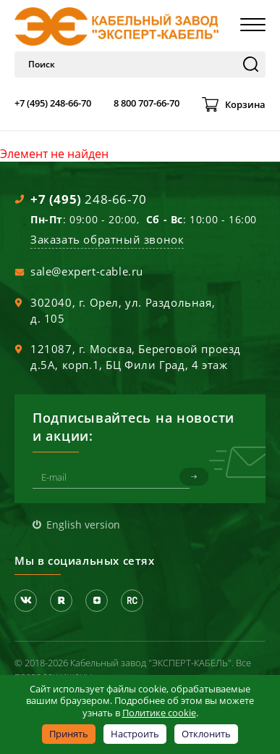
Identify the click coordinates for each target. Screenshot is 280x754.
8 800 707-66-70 (146, 102)
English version (83, 524)
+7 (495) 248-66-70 (52, 102)
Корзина (245, 104)
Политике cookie (159, 712)
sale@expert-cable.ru (86, 271)
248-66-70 (88, 199)
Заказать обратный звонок (107, 239)
